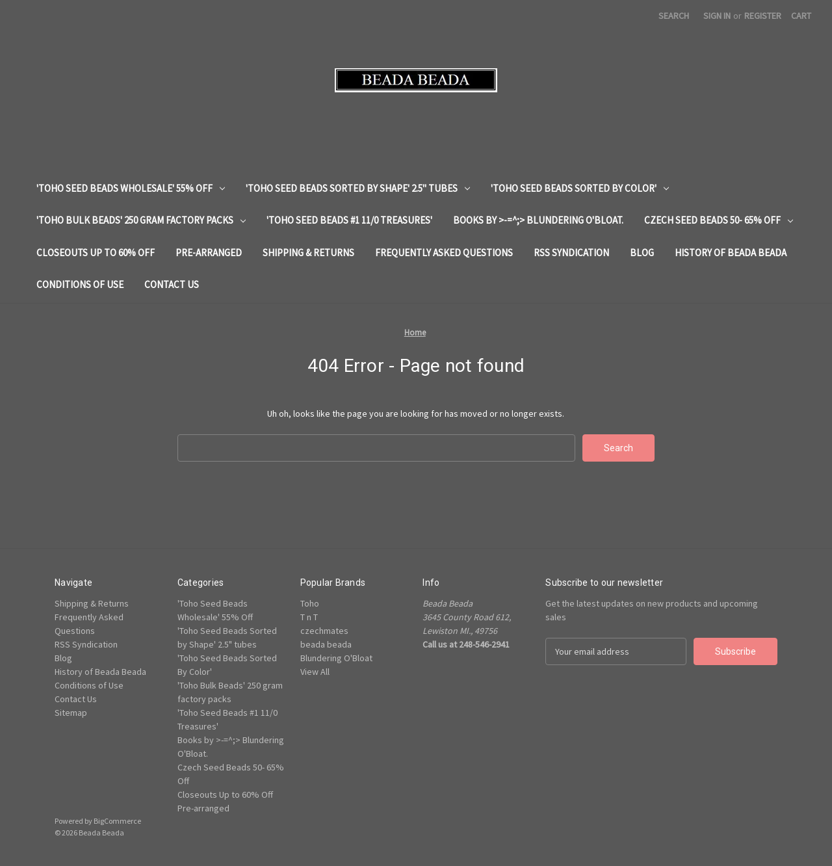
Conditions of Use (80, 284)
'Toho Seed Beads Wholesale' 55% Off (130, 188)
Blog (642, 252)
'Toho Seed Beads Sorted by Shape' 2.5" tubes (358, 188)
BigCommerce (117, 821)
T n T (309, 617)
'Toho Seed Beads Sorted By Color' (580, 188)
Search (673, 15)
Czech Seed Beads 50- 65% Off (718, 220)
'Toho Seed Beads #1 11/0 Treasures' (349, 220)
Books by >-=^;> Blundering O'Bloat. (538, 220)
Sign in (717, 15)
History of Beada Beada (730, 252)
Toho (309, 603)
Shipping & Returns (308, 252)
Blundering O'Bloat (336, 658)
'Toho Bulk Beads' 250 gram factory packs (141, 220)
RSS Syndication (571, 252)
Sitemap (71, 712)
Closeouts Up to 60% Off (95, 252)
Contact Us (171, 284)
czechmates (324, 630)
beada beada (326, 644)
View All (315, 671)
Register (762, 15)
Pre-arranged (209, 252)
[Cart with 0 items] (801, 16)
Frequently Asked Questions (444, 252)
